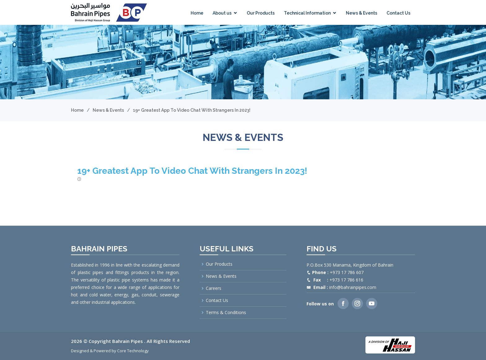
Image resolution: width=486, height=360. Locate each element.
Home (197, 13)
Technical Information (307, 13)
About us (222, 13)
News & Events (361, 13)
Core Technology (133, 350)
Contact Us (398, 13)
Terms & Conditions (226, 312)
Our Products (261, 13)
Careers (213, 288)
